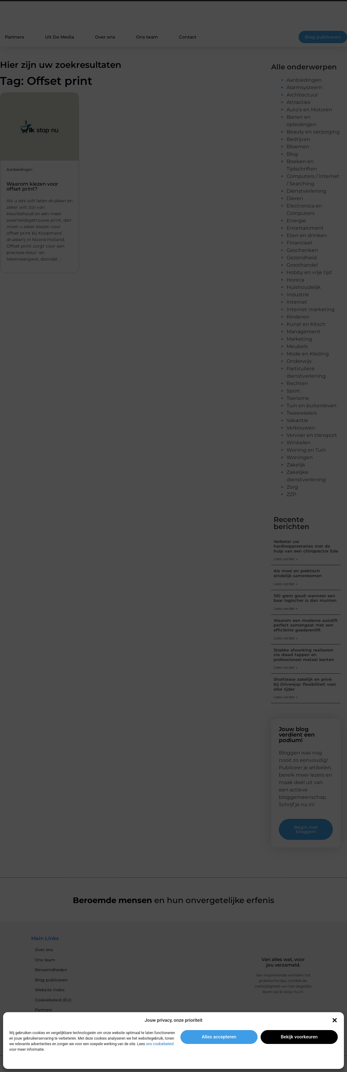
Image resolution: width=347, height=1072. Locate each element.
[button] (335, 1020)
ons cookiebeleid (160, 1044)
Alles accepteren (219, 1037)
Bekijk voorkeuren (299, 1037)
